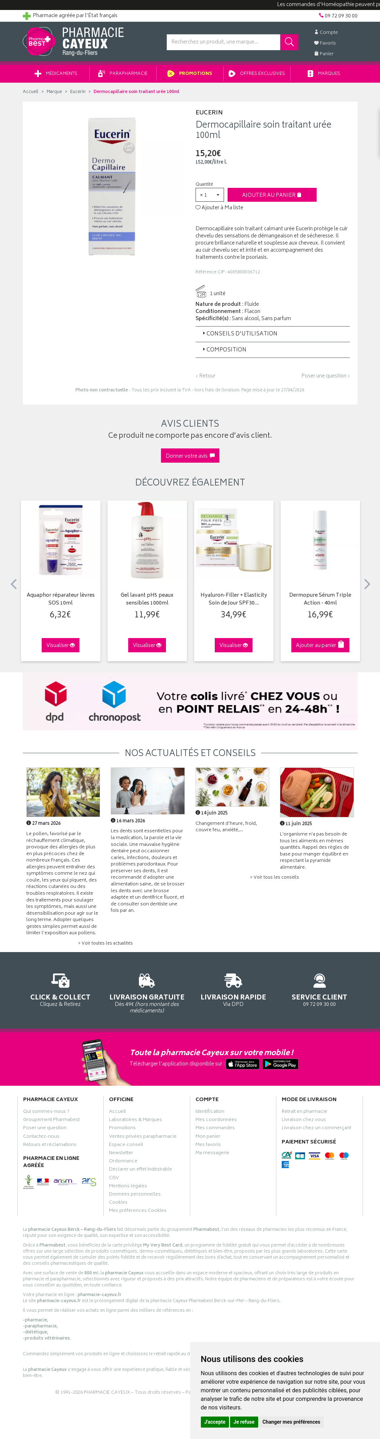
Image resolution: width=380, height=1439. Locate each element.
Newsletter (121, 1154)
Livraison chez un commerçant (316, 1129)
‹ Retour (205, 376)
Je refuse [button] (244, 1422)
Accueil (30, 92)
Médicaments (56, 74)
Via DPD (233, 989)
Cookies (118, 1203)
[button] (210, 195)
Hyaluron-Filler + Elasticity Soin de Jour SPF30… (234, 600)
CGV (114, 1179)
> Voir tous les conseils (274, 878)
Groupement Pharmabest (51, 1121)
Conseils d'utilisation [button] (239, 334)
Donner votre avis (190, 456)
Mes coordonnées (216, 1121)
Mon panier (208, 1137)
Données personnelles (135, 1195)
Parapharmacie (122, 74)
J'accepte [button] (215, 1422)
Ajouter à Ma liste (219, 208)
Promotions (189, 74)
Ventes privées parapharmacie (143, 1137)
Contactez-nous (41, 1137)
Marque (54, 92)
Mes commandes (215, 1129)
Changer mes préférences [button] (291, 1422)
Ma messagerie (212, 1154)
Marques (324, 74)
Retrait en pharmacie (304, 1112)
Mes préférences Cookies (137, 1212)
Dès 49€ (147, 992)
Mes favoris (208, 1146)
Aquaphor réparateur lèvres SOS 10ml (61, 600)
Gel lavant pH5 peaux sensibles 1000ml (147, 600)
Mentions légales (128, 1187)
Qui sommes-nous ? (46, 1112)
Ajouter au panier (272, 195)
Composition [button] (223, 350)
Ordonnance (123, 1162)
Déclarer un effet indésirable (140, 1170)
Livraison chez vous (304, 1121)
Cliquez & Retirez (61, 989)
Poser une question (45, 1129)
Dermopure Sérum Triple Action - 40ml (320, 600)
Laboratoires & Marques (135, 1121)
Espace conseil (126, 1146)
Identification (210, 1112)
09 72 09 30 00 (320, 989)
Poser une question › (325, 376)
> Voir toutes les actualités (105, 944)
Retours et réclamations (50, 1146)
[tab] (273, 334)
